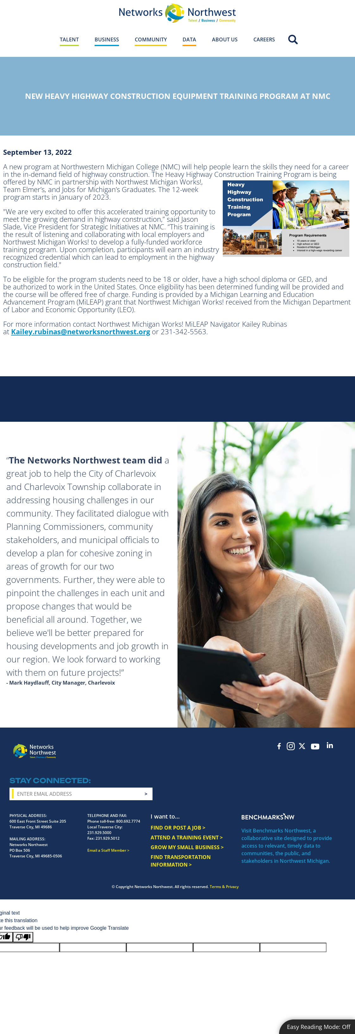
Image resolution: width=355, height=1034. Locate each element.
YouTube (315, 746)
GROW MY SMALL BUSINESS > (187, 847)
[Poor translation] (23, 937)
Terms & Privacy (224, 886)
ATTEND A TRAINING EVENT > (187, 837)
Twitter (302, 746)
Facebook (279, 746)
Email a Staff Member (106, 850)
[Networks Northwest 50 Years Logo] (177, 13)
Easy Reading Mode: (318, 1027)
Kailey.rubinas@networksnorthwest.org (80, 331)
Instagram (290, 746)
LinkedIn (330, 745)
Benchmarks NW (268, 816)
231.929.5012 (108, 838)
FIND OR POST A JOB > (178, 827)
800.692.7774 (128, 821)
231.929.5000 (99, 832)
